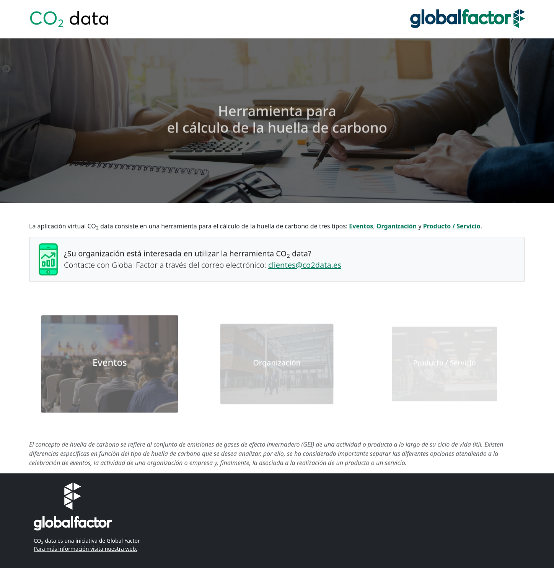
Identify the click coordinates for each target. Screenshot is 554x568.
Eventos (361, 227)
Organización (396, 227)
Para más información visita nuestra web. (85, 548)
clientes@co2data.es (304, 265)
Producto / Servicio (452, 227)
